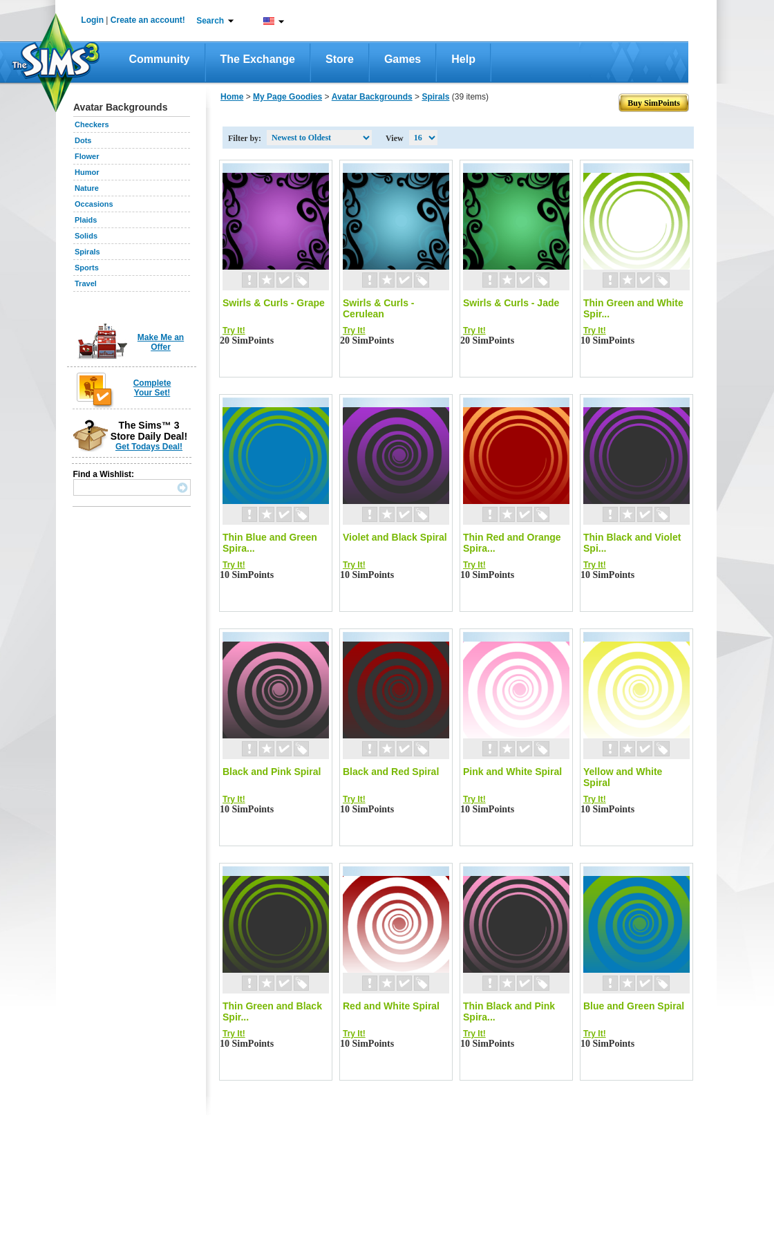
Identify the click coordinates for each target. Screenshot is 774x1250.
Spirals (87, 252)
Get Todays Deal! (148, 446)
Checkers (92, 124)
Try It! (234, 330)
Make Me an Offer (161, 342)
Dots (83, 140)
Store (339, 59)
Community (159, 59)
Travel (86, 283)
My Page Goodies (287, 97)
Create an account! (148, 20)
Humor (87, 172)
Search (210, 21)
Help (463, 59)
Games (402, 59)
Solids (86, 236)
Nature (87, 188)
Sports (87, 267)
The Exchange (257, 59)
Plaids (86, 220)
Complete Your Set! (152, 388)
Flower (87, 156)
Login (92, 20)
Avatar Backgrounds (372, 97)
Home (231, 97)
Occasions (94, 204)
